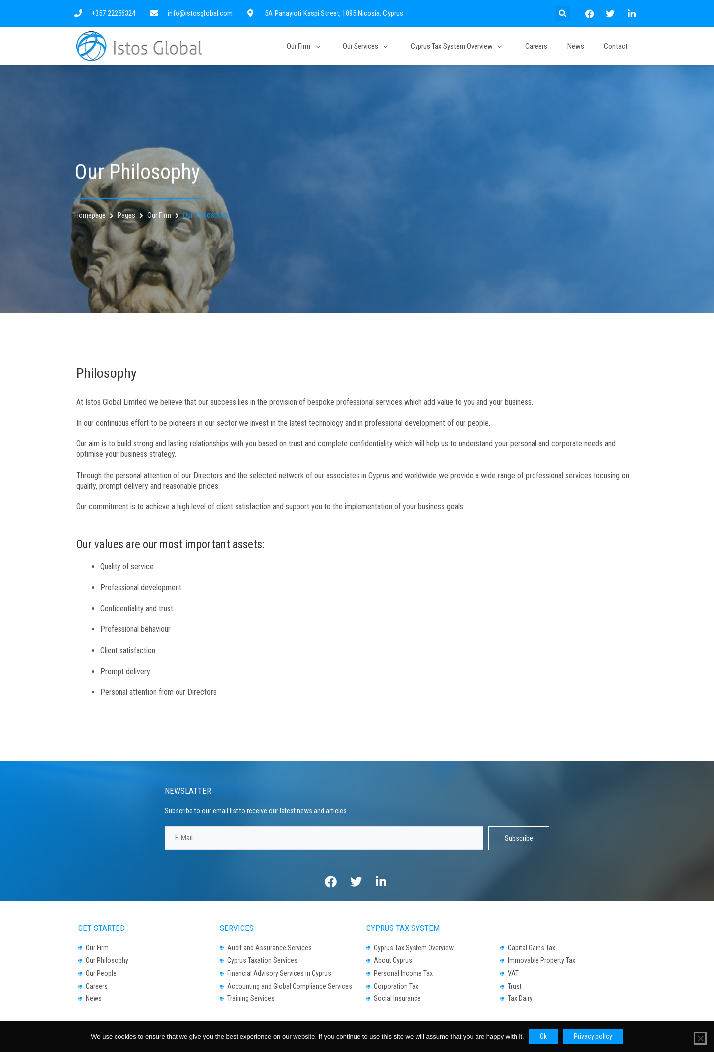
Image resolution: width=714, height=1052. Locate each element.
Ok (543, 1036)
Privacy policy (593, 1036)
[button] (562, 13)
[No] (700, 1038)
